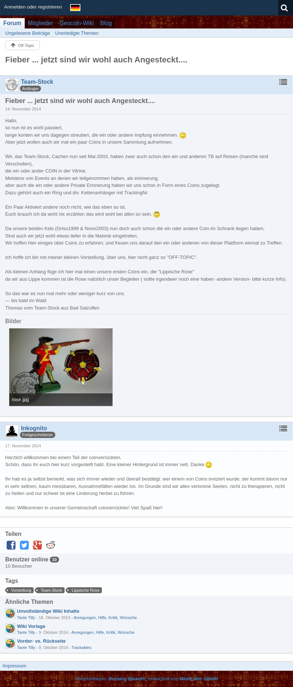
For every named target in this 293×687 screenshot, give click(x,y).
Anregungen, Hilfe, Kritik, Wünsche (105, 617)
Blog (106, 23)
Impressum (14, 666)
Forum (12, 23)
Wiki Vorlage (31, 626)
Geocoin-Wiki (76, 23)
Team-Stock (51, 590)
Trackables (82, 647)
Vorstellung (21, 590)
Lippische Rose (86, 590)
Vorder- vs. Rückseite (41, 641)
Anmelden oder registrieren (33, 7)
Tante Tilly (26, 617)
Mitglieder (40, 23)
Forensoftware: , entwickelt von (146, 678)
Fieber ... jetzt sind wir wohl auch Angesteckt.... (96, 59)
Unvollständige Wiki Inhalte (48, 611)
